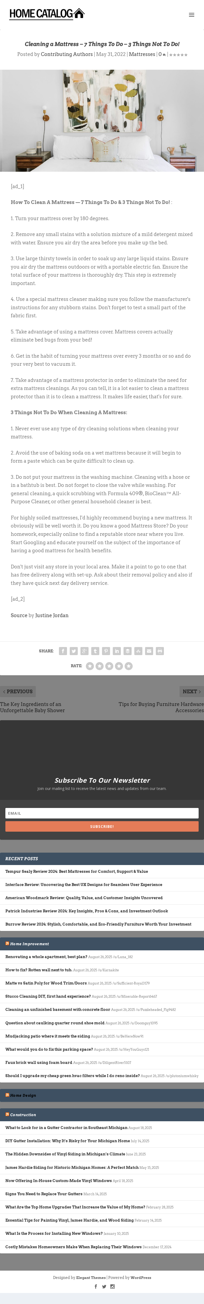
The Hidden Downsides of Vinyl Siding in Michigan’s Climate (65, 1154)
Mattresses (142, 54)
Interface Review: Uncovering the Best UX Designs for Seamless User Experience (83, 885)
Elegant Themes (91, 1278)
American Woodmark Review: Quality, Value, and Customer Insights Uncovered (84, 898)
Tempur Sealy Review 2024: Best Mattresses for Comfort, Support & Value (76, 871)
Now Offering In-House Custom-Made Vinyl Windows (58, 1181)
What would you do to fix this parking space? (49, 1049)
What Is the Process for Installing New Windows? (54, 1233)
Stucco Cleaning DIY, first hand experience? (48, 996)
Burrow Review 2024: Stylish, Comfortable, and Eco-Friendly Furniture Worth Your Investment (98, 924)
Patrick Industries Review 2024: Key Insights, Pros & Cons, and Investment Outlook (86, 911)
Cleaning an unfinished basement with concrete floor (57, 1009)
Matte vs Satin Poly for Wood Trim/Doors (46, 983)
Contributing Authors (67, 54)
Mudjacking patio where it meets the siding (47, 1036)
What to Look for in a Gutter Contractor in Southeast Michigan (66, 1128)
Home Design (23, 1095)
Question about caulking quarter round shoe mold (55, 1023)
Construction (23, 1114)
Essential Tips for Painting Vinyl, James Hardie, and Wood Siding (69, 1220)
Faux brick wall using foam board (38, 1062)
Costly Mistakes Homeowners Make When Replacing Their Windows (73, 1247)
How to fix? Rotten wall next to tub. (38, 970)
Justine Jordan (52, 615)
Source (19, 615)
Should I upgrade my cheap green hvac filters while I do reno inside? (72, 1076)
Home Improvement (29, 943)
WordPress (141, 1278)
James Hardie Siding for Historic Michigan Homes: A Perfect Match (72, 1167)
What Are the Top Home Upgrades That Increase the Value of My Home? (75, 1207)
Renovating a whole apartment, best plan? (46, 957)
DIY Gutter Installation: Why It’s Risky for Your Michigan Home (67, 1141)
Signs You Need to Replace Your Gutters (44, 1194)
